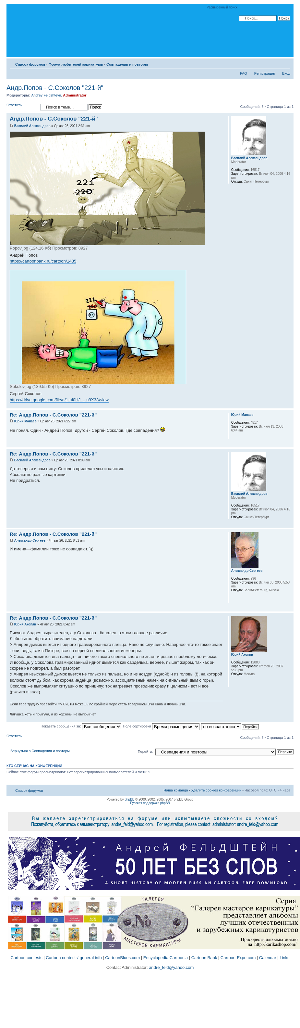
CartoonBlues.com (122, 957)
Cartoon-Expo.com (238, 957)
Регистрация (264, 73)
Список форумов (30, 64)
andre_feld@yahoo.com (171, 967)
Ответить (21, 107)
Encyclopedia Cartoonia (165, 957)
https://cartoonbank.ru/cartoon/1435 (43, 261)
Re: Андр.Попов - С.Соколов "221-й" (53, 415)
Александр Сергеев (30, 540)
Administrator (74, 95)
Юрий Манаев (25, 421)
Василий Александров (32, 126)
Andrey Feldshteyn (46, 95)
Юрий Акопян (25, 624)
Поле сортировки (161, 726)
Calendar (267, 957)
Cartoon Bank (204, 957)
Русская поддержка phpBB (150, 803)
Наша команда (175, 790)
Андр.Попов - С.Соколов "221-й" (54, 87)
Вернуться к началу (288, 405)
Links (284, 957)
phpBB (129, 799)
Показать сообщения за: (81, 726)
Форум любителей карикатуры (76, 64)
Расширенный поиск (222, 7)
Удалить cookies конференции (216, 790)
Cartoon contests (26, 957)
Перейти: (145, 751)
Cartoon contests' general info (74, 957)
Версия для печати (275, 63)
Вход (286, 73)
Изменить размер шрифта (285, 63)
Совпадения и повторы (127, 64)
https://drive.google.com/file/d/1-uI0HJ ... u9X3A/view (59, 399)
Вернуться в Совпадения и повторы (40, 751)
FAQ (243, 73)
